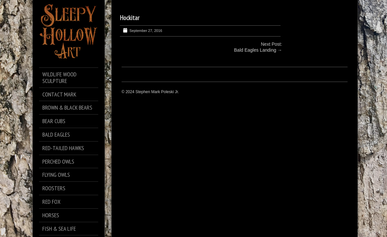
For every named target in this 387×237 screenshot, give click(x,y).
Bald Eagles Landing (255, 50)
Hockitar (129, 17)
